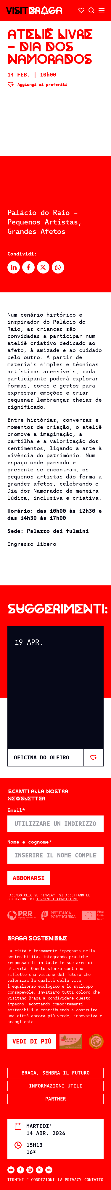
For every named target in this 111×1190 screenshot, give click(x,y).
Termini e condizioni (57, 899)
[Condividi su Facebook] (28, 267)
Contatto (93, 1179)
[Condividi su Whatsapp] (58, 267)
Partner (55, 1099)
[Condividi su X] (43, 267)
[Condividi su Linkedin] (13, 267)
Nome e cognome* (29, 842)
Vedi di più (34, 1041)
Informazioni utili (55, 1086)
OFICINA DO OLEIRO (41, 757)
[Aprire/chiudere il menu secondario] (101, 10)
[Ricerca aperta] (91, 10)
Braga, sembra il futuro (56, 1073)
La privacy (69, 1179)
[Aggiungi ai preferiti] (37, 84)
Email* (16, 810)
